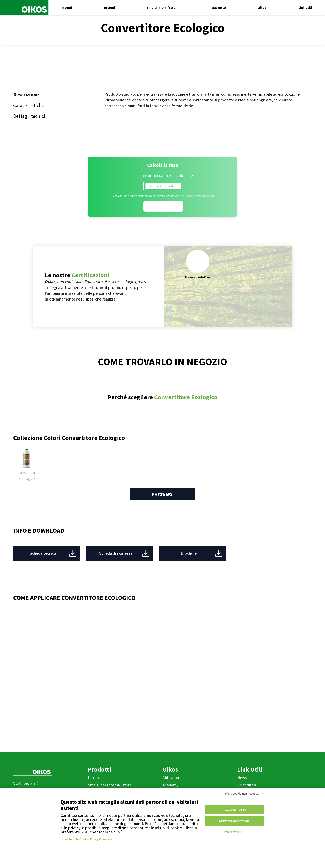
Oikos (170, 769)
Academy (170, 785)
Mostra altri (162, 494)
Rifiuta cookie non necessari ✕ (243, 793)
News (242, 777)
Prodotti (99, 769)
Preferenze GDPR (234, 832)
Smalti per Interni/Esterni (110, 785)
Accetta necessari (234, 821)
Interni (94, 777)
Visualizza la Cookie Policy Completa (87, 839)
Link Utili (250, 769)
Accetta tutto (235, 809)
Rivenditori (246, 785)
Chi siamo (170, 777)
